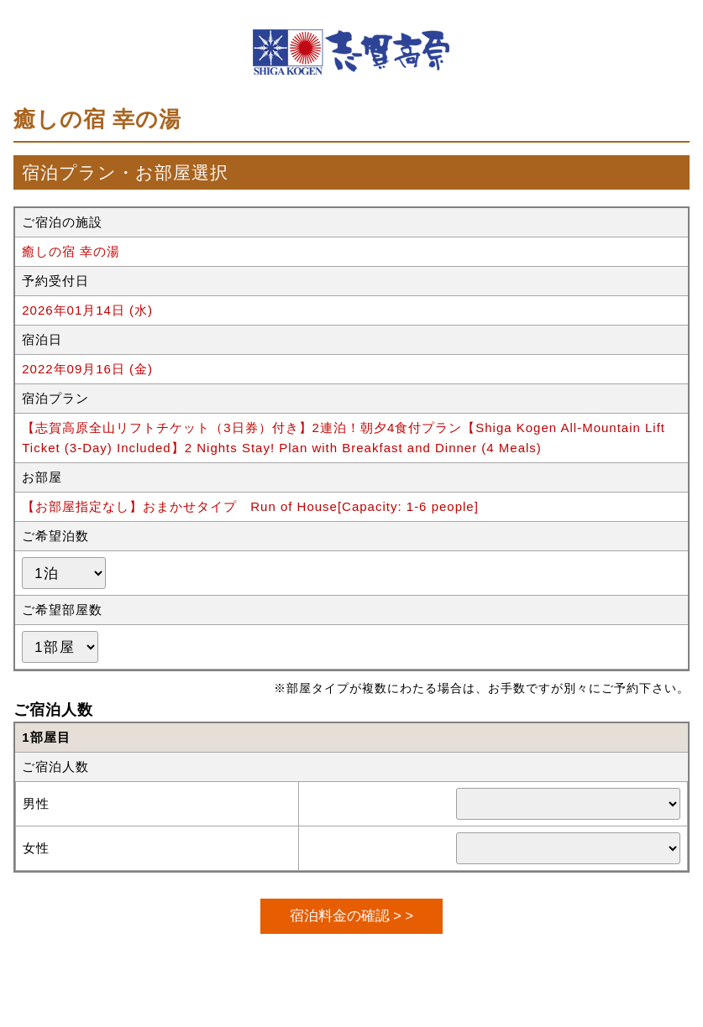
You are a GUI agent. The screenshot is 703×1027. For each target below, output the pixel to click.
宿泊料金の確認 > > (351, 915)
